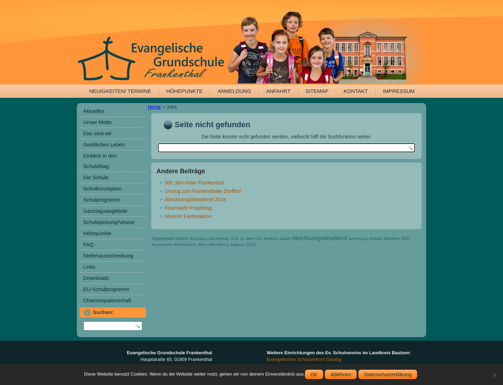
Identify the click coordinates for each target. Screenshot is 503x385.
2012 (251, 244)
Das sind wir (97, 133)
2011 (405, 238)
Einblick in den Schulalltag (100, 161)
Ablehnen (340, 374)
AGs (235, 239)
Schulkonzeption (102, 188)
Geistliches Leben (104, 144)
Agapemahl (163, 238)
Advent (181, 238)
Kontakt (355, 91)
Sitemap (317, 91)
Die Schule (96, 177)
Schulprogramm (101, 200)
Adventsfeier (219, 239)
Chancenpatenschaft (107, 300)
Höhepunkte (184, 91)
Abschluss (198, 239)
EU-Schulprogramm (106, 289)
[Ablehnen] (494, 374)
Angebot (237, 244)
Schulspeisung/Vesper (109, 222)
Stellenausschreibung (108, 256)
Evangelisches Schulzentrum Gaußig (304, 359)
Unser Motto (97, 122)
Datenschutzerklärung (387, 374)
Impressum (399, 91)
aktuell (284, 239)
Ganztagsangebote (105, 211)
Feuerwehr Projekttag (188, 208)
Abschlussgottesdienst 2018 (195, 199)
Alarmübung (219, 244)
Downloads (96, 278)
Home (154, 107)
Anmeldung (234, 91)
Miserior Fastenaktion (188, 216)
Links (89, 267)
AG (259, 239)
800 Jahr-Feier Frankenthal (194, 183)
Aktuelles (93, 111)
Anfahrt (278, 91)
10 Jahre (247, 239)
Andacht (270, 239)
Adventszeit (162, 244)
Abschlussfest (185, 244)
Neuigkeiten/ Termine (120, 91)
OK (314, 374)
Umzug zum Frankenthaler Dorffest (203, 191)
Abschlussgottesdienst (319, 238)
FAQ (88, 244)
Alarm (202, 244)
